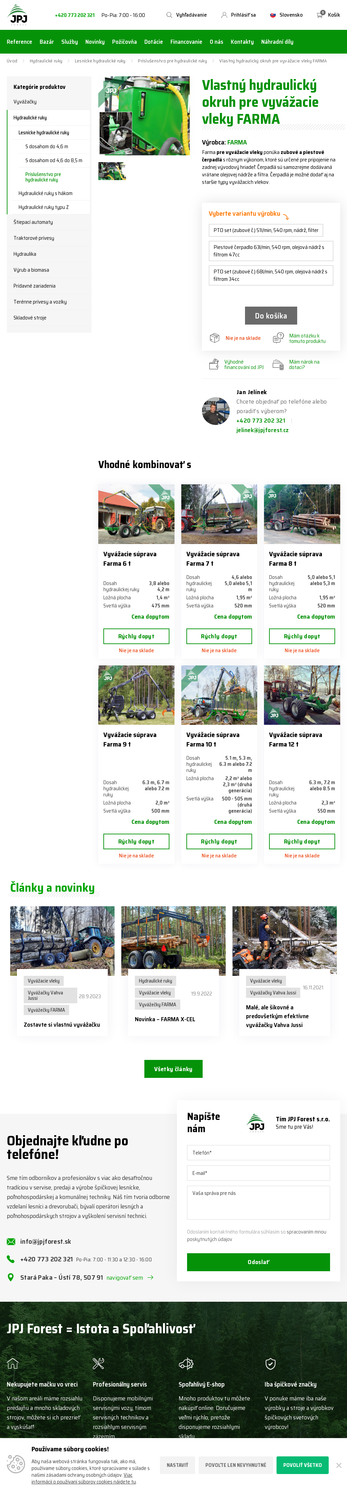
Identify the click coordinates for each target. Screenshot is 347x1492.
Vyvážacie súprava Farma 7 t (213, 558)
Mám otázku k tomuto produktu (299, 338)
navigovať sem (124, 1279)
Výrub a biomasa (31, 270)
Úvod (12, 60)
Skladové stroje (30, 318)
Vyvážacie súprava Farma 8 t (295, 558)
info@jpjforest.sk (46, 1243)
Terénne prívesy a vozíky (40, 302)
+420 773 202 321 (75, 15)
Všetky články (173, 1069)
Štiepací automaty (33, 222)
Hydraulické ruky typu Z (44, 207)
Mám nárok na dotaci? (296, 365)
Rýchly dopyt (136, 636)
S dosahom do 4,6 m (46, 146)
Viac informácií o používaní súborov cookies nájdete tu (84, 1478)
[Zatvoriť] (337, 1465)
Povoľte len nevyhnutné (235, 1465)
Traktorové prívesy (34, 238)
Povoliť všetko (302, 1465)
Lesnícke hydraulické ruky (100, 60)
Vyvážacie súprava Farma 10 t (213, 739)
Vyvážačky (25, 102)
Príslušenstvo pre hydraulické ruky (172, 60)
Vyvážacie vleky (44, 981)
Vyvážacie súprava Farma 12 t (295, 739)
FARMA (237, 142)
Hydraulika (25, 254)
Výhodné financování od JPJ (236, 365)
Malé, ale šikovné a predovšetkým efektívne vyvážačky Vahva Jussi (277, 1016)
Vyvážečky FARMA (46, 1010)
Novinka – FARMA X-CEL (165, 1019)
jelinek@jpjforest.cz (263, 430)
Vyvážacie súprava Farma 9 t (130, 739)
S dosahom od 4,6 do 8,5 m (53, 160)
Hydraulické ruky (46, 60)
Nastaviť (177, 1465)
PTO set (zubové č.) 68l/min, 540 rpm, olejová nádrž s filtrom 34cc (270, 275)
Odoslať (258, 1264)
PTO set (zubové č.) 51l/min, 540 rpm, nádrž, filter (266, 230)
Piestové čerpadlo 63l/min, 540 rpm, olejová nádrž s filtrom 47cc (268, 251)
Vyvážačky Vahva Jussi (45, 996)
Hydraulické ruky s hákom (46, 193)
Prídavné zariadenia (35, 286)
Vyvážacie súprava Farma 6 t (130, 558)
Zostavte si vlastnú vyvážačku (62, 1025)
